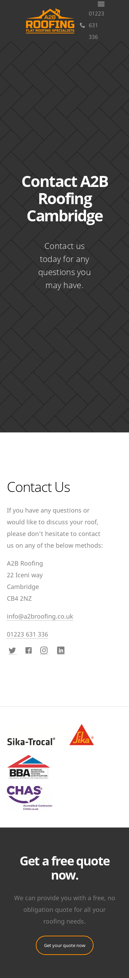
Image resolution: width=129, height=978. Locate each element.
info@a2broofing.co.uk (40, 616)
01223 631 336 (92, 25)
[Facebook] (28, 650)
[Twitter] (13, 650)
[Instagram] (44, 650)
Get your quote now (64, 945)
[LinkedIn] (61, 650)
